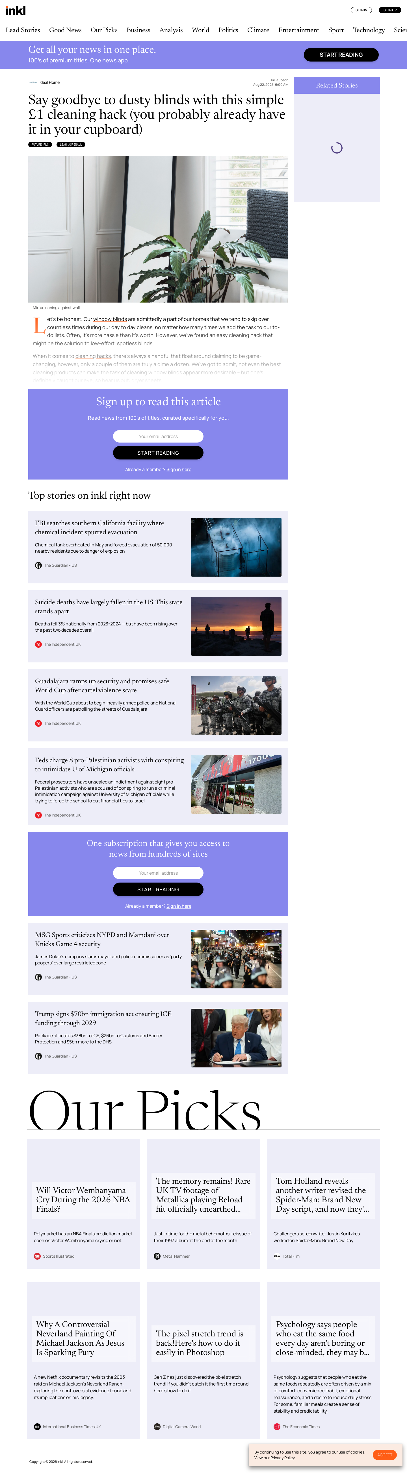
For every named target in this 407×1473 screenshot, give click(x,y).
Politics (228, 30)
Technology (369, 30)
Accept (384, 1454)
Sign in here (178, 469)
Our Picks (104, 30)
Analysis (171, 30)
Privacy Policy (282, 1457)
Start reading (341, 54)
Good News (65, 30)
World (200, 30)
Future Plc (40, 144)
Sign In (361, 10)
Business (138, 30)
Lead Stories (23, 30)
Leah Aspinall (71, 144)
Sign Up (390, 10)
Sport (336, 30)
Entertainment (298, 30)
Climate (258, 30)
